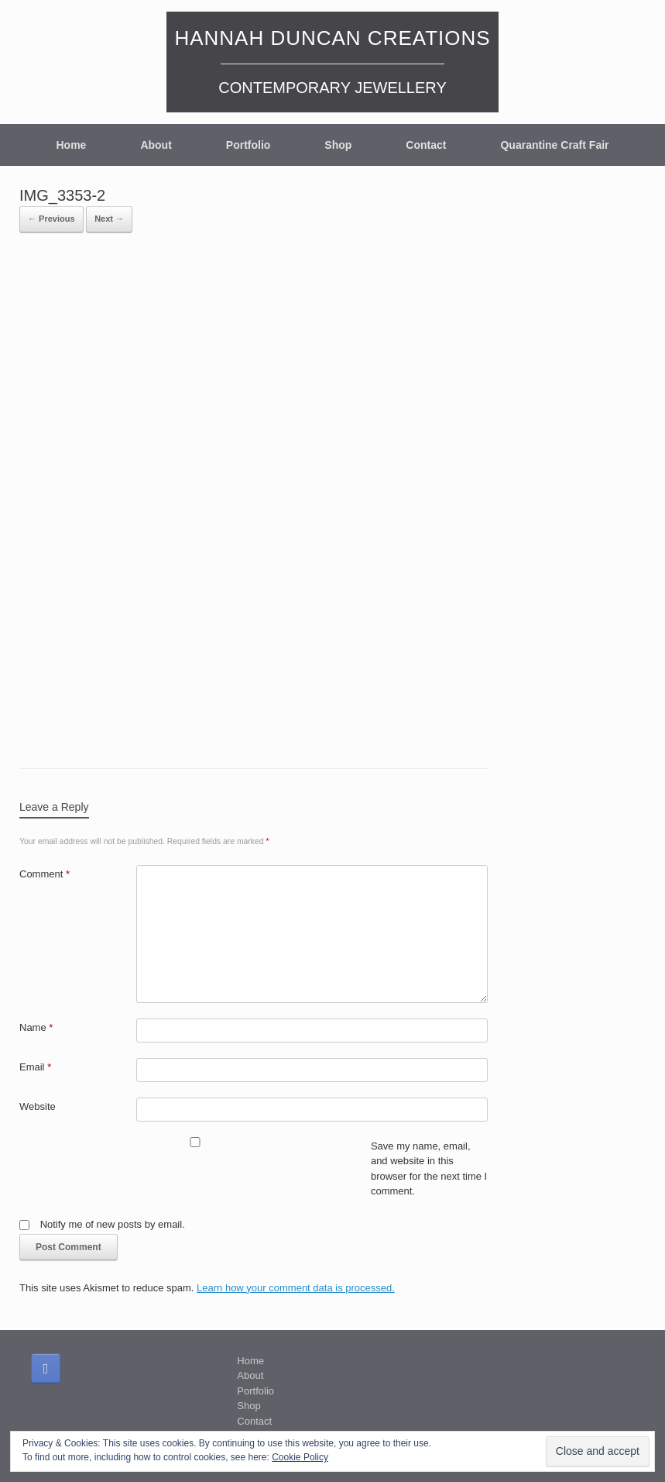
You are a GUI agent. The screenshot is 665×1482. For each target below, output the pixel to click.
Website (37, 1106)
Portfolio (248, 145)
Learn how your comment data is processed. (296, 1288)
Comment (44, 874)
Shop (337, 145)
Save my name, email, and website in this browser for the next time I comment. (429, 1169)
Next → (109, 218)
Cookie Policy (300, 1457)
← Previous (51, 218)
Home (71, 145)
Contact (426, 145)
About (155, 145)
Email (35, 1067)
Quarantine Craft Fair (554, 145)
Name (36, 1027)
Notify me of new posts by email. (112, 1224)
